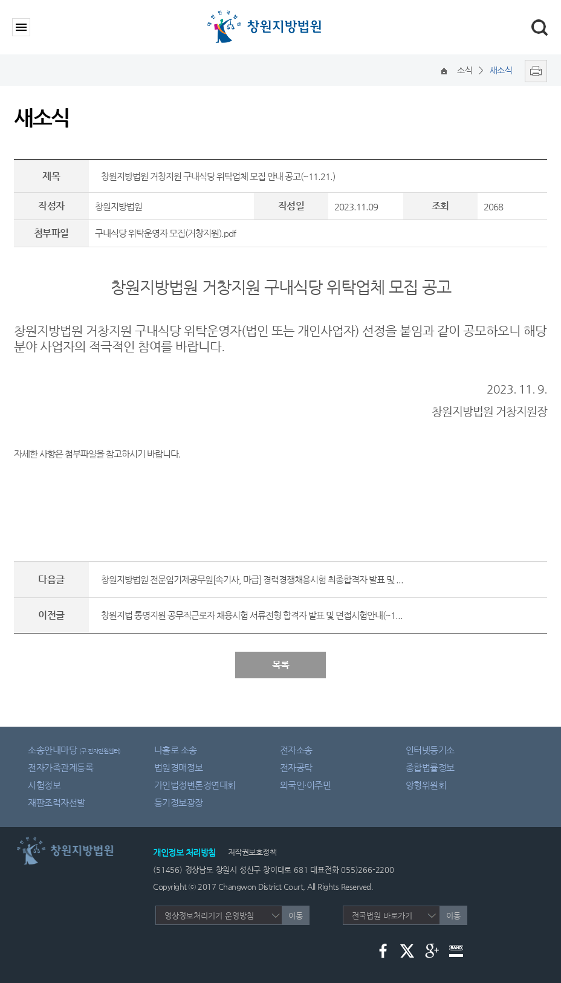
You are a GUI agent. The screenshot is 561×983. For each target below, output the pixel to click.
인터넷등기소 (430, 750)
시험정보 (44, 785)
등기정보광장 (178, 802)
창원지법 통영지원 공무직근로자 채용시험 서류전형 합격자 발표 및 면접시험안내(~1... (252, 615)
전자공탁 (296, 767)
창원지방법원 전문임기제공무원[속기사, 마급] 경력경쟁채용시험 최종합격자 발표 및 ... (252, 579)
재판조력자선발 (56, 802)
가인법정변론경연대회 (195, 785)
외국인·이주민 (305, 785)
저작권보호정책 (252, 852)
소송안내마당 (74, 750)
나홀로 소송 (175, 750)
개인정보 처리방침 (184, 852)
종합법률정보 (430, 767)
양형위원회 (426, 785)
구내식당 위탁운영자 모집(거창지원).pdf (165, 233)
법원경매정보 (178, 767)
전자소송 (296, 750)
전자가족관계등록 (60, 767)
